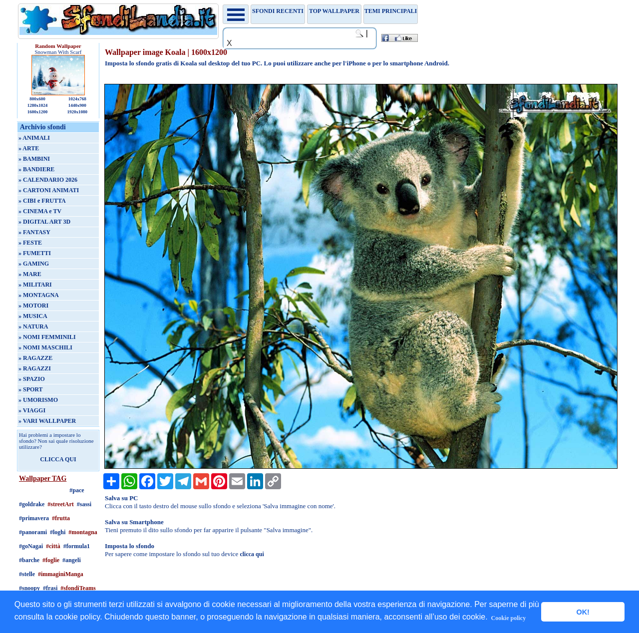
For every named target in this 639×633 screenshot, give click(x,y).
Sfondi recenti (278, 10)
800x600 (37, 98)
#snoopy (29, 588)
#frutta (61, 518)
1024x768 (77, 98)
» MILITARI (35, 284)
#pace (76, 490)
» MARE (29, 274)
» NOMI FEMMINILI (47, 336)
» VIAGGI (31, 410)
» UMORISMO (38, 399)
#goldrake (31, 504)
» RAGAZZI (34, 368)
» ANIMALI (34, 137)
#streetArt (60, 504)
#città (53, 546)
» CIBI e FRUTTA (42, 200)
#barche (29, 560)
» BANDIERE (36, 169)
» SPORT (30, 389)
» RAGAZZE (35, 357)
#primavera (34, 518)
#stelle (27, 574)
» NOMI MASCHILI (45, 347)
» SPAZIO (31, 378)
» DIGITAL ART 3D (44, 221)
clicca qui (252, 554)
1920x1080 (77, 111)
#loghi (57, 532)
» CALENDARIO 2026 (47, 179)
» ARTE (28, 148)
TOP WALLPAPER (334, 10)
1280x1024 (37, 105)
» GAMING (33, 263)
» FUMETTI (34, 253)
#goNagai (31, 546)
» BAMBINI (34, 158)
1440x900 (77, 105)
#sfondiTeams (77, 588)
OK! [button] (582, 612)
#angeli (71, 560)
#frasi (50, 588)
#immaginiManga (60, 574)
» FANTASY (34, 232)
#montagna (82, 532)
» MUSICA (32, 316)
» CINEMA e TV (39, 211)
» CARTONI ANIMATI (48, 190)
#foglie (50, 560)
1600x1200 (37, 111)
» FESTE (30, 242)
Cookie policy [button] (508, 618)
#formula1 (76, 546)
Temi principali (390, 10)
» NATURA (33, 326)
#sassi (84, 504)
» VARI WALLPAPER (47, 420)
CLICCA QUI (58, 459)
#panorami (33, 532)
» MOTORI (33, 305)
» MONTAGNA (38, 295)
